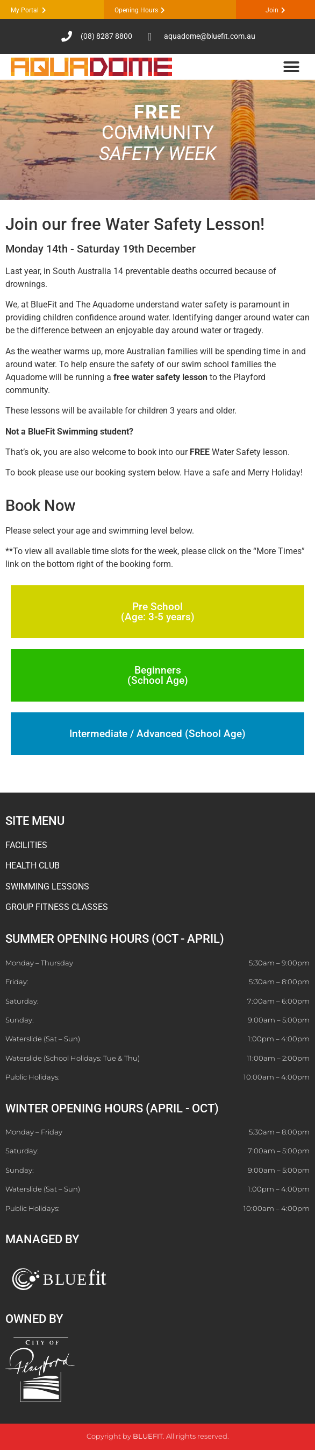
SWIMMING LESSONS (47, 886)
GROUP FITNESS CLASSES (56, 907)
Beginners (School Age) (157, 675)
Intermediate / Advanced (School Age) (157, 733)
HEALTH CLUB (32, 865)
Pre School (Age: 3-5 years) (158, 611)
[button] (291, 67)
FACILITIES (26, 845)
